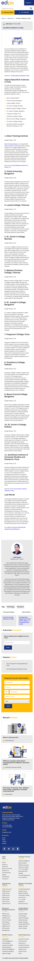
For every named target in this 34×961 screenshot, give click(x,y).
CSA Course (5, 897)
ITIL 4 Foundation (23, 869)
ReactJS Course (23, 903)
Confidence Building (7, 951)
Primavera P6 (6, 924)
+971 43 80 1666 (6, 825)
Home (3, 18)
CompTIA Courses (23, 939)
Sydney (4, 843)
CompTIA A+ (22, 943)
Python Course (22, 891)
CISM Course (6, 895)
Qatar (3, 839)
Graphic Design (22, 913)
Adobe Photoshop (23, 918)
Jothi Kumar (17, 557)
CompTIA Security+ (24, 945)
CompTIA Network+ (24, 947)
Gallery (4, 874)
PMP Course (5, 913)
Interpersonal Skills (7, 945)
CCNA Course (22, 951)
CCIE (19, 953)
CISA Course (6, 893)
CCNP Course (22, 949)
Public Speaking (6, 947)
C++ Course (21, 899)
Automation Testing (23, 895)
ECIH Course (6, 899)
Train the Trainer (6, 920)
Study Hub (10, 18)
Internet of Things (23, 867)
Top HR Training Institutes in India (8, 618)
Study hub (5, 866)
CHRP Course (6, 918)
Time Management (7, 941)
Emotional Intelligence (8, 949)
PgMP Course (6, 926)
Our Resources (6, 872)
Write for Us (5, 870)
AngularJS (21, 901)
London (4, 841)
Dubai (3, 838)
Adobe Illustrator (23, 920)
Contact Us (5, 879)
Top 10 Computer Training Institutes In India (17, 664)
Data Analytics (22, 863)
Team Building (6, 943)
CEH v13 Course (6, 889)
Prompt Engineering (24, 875)
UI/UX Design (22, 916)
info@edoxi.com (6, 832)
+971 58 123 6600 (7, 827)
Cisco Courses (22, 941)
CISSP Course (6, 891)
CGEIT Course (6, 903)
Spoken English (6, 953)
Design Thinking (22, 926)
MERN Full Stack (23, 893)
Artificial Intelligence (24, 861)
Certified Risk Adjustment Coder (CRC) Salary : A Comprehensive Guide (25, 621)
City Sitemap (5, 876)
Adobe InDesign (23, 922)
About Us (4, 864)
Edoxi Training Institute (10, 144)
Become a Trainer (7, 868)
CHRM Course (6, 916)
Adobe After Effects (23, 924)
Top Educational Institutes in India (20, 75)
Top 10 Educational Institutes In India (16, 669)
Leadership (5, 939)
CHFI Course (6, 901)
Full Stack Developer (24, 889)
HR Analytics (5, 922)
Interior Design (22, 928)
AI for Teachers (22, 877)
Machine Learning (23, 865)
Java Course (22, 897)
